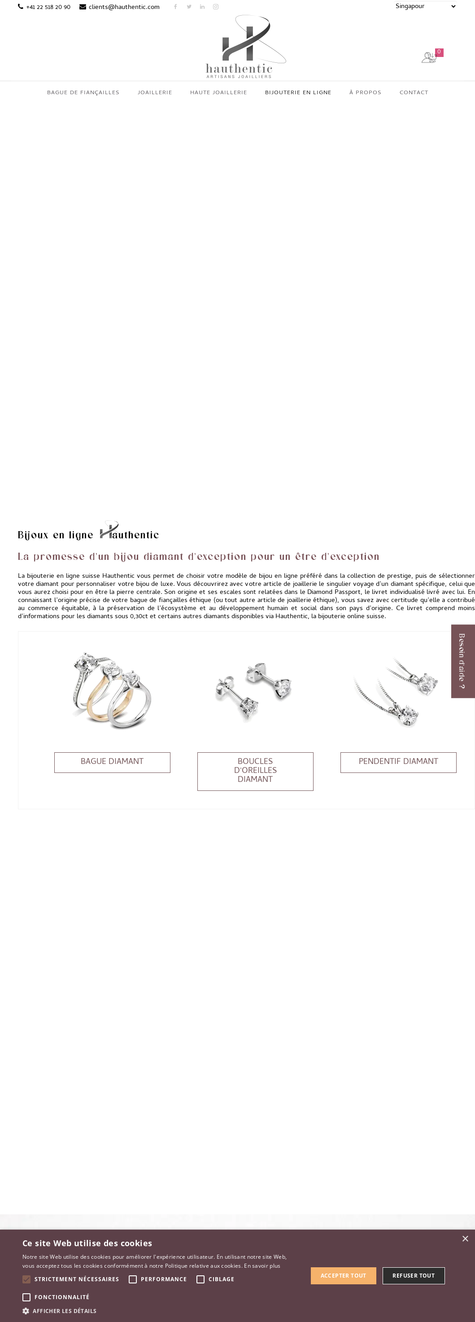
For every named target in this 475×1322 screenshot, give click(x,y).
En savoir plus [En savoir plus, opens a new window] (262, 1266)
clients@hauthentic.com (124, 7)
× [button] (465, 1239)
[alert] (237, 1276)
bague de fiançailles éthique (171, 571)
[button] (160, 1310)
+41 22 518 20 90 (48, 7)
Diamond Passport (334, 563)
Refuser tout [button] (413, 1275)
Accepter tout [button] (343, 1275)
